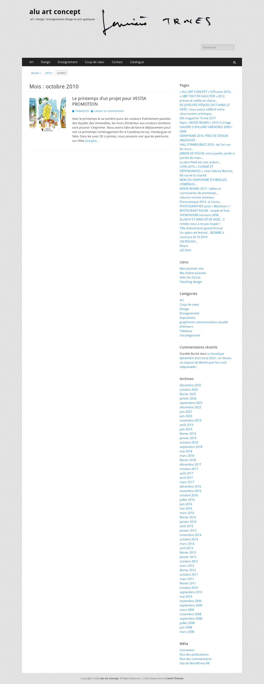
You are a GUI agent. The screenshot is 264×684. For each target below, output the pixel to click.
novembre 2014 (190, 535)
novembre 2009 (190, 601)
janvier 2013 (188, 557)
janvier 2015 (188, 530)
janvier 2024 (188, 398)
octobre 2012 (189, 561)
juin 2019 (186, 429)
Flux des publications (194, 654)
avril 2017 (186, 478)
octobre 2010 (189, 588)
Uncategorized (190, 335)
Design (45, 62)
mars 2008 (187, 632)
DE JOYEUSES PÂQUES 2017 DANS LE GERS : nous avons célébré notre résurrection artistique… (205, 109)
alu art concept (54, 12)
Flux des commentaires (196, 659)
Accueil (36, 73)
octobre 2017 (189, 469)
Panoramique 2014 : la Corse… (200, 202)
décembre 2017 (190, 464)
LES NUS (185, 250)
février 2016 (188, 517)
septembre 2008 (191, 618)
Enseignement (68, 62)
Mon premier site (191, 269)
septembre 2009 (191, 605)
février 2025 (188, 394)
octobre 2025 (189, 390)
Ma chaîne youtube (193, 273)
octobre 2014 (189, 539)
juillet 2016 (187, 500)
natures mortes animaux (197, 197)
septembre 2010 (191, 592)
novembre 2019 (190, 420)
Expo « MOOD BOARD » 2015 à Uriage (205, 123)
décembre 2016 (190, 486)
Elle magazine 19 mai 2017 (198, 118)
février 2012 (188, 570)
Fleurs (184, 246)
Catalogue (137, 62)
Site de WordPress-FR (194, 663)
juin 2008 (186, 627)
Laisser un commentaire (109, 111)
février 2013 (188, 552)
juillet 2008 (187, 623)
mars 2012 (187, 566)
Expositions (188, 318)
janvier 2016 (188, 522)
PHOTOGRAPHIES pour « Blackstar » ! (205, 206)
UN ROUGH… (189, 241)
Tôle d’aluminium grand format (201, 228)
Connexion (187, 650)
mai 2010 (186, 596)
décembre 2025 (190, 385)
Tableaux (186, 331)
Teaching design (191, 282)
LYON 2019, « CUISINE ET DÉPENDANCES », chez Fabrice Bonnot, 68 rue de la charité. (206, 171)
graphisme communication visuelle (204, 322)
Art (31, 62)
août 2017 (186, 473)
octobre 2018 (189, 442)
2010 (49, 73)
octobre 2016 (189, 495)
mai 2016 (186, 508)
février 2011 (188, 583)
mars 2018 (187, 456)
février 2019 (188, 434)
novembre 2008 (190, 614)
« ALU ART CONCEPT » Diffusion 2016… (206, 92)
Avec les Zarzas (190, 277)
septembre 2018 (191, 447)
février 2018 (188, 460)
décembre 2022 (190, 407)
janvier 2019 (188, 438)
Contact (117, 62)
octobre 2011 (189, 574)
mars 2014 (187, 544)
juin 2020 (186, 416)
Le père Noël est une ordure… (200, 162)
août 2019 (186, 425)
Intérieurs (186, 326)
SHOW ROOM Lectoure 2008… (200, 215)
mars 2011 (187, 579)
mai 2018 (186, 451)
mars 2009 (187, 610)
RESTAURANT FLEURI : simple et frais (205, 211)
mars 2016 (187, 513)
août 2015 (186, 526)
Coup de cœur (94, 62)
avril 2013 (186, 548)
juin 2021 (186, 412)
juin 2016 (186, 504)
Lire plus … (92, 141)
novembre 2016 (190, 491)
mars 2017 (187, 482)
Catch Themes (174, 678)
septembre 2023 (191, 403)
